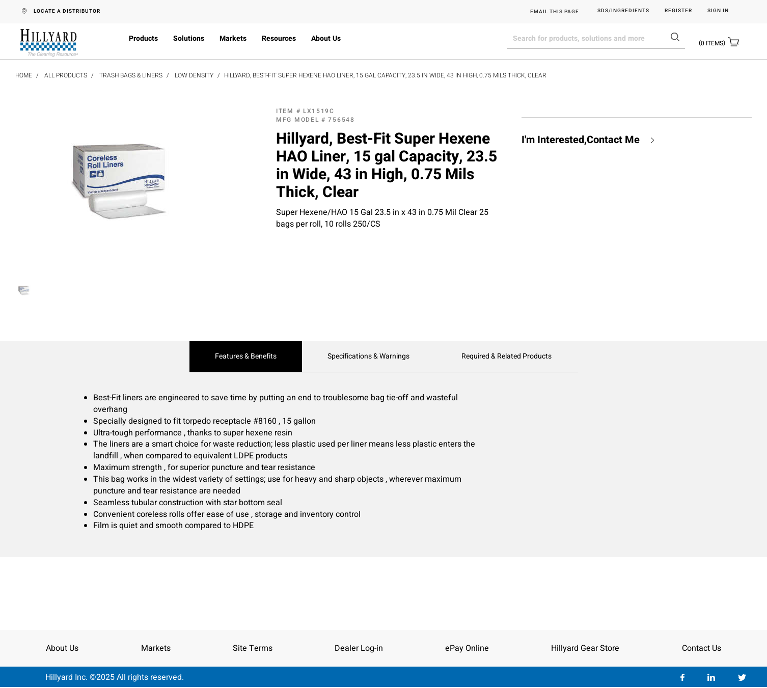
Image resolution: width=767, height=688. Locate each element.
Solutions (188, 38)
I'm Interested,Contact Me (581, 140)
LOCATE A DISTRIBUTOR (67, 11)
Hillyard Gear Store (585, 648)
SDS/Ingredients (623, 11)
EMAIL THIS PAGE (554, 11)
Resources (279, 38)
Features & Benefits (246, 356)
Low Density (194, 75)
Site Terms (252, 648)
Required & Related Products (506, 356)
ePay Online (467, 648)
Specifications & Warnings (368, 356)
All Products (65, 75)
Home (23, 75)
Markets (233, 38)
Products (143, 38)
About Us (326, 38)
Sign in (718, 11)
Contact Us (701, 648)
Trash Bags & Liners (130, 75)
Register (678, 11)
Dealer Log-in (359, 648)
